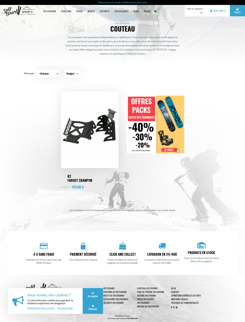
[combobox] (48, 73)
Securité (105, 11)
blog (136, 11)
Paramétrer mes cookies (41, 307)
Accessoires (121, 11)
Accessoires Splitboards (115, 299)
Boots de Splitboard (113, 295)
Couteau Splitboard (147, 288)
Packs (147, 11)
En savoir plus (65, 307)
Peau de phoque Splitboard (150, 292)
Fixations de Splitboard (115, 292)
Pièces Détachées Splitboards (145, 300)
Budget (72, 73)
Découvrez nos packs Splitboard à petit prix (122, 2)
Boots (91, 11)
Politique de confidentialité (185, 302)
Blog (173, 288)
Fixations (66, 11)
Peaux (79, 11)
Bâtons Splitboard (146, 295)
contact (175, 292)
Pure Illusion (132, 318)
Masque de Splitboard (148, 306)
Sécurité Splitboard (113, 302)
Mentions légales (179, 299)
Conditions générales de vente (186, 295)
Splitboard (49, 11)
